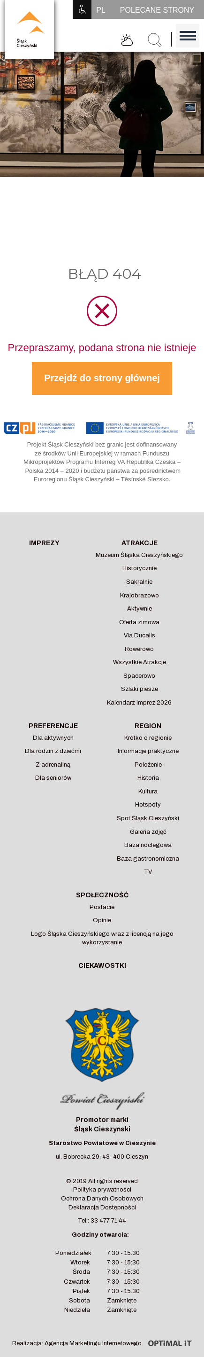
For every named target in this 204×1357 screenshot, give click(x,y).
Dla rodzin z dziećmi (53, 751)
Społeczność (102, 895)
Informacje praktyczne (148, 751)
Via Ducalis (139, 635)
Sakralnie (139, 582)
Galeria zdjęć (148, 832)
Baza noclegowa (148, 845)
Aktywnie (139, 608)
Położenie (148, 764)
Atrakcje (139, 543)
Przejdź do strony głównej (102, 378)
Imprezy (44, 543)
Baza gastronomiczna (148, 858)
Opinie (102, 920)
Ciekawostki (102, 965)
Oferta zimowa (139, 622)
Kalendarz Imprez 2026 (139, 702)
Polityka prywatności (102, 1189)
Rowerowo (139, 649)
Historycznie (139, 568)
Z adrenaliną (53, 764)
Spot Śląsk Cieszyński (148, 818)
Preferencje (53, 725)
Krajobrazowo (139, 595)
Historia (148, 778)
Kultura (148, 791)
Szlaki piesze (139, 689)
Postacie (102, 907)
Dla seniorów (53, 778)
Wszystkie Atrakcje (139, 662)
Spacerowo (139, 676)
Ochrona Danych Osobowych (102, 1198)
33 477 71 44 (108, 1220)
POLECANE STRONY (157, 10)
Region (148, 725)
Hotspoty (148, 804)
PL (101, 10)
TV (148, 872)
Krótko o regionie (148, 738)
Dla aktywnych (53, 738)
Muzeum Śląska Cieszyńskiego (139, 555)
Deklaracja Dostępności (102, 1207)
